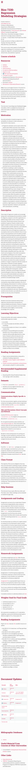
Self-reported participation (11, 73)
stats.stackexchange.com (7, 423)
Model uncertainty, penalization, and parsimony (14, 363)
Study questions (7, 68)
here (7, 384)
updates (10, 82)
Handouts (5, 66)
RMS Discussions (9, 415)
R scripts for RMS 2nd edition (10, 70)
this (2, 456)
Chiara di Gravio (15, 30)
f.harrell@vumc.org (5, 23)
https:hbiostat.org (7, 759)
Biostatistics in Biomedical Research (12, 84)
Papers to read (6, 72)
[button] (2, 2)
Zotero (4, 739)
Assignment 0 (4, 581)
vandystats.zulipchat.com (7, 406)
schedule (11, 56)
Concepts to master (8, 75)
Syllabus (5, 65)
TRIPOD (5, 761)
